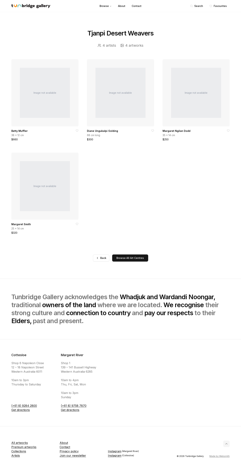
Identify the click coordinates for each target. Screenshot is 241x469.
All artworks (19, 443)
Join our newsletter (73, 455)
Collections (18, 451)
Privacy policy (69, 451)
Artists (15, 455)
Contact (136, 5)
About (121, 5)
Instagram (123, 451)
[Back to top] (226, 444)
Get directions (20, 410)
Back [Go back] (101, 257)
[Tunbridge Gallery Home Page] (30, 6)
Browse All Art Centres (130, 257)
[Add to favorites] (77, 130)
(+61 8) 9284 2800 (24, 405)
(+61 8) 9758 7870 (73, 405)
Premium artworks (23, 447)
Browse (106, 5)
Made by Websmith (219, 456)
